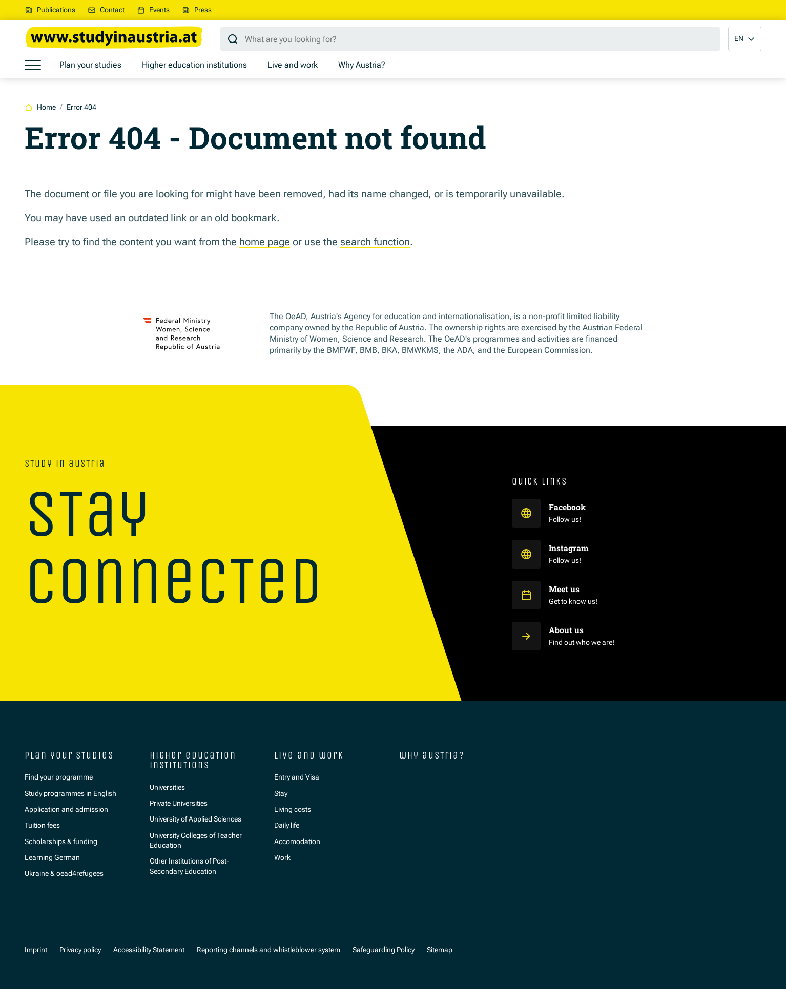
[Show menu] (33, 65)
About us (566, 630)
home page (264, 242)
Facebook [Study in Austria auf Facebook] (568, 506)
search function (375, 242)
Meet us (564, 589)
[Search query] (470, 39)
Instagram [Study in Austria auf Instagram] (570, 547)
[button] (744, 39)
